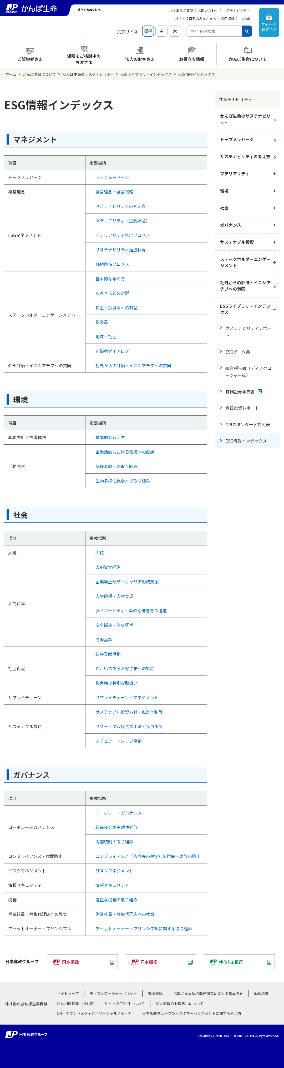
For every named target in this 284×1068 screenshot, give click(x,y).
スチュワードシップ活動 (118, 741)
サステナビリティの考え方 (120, 206)
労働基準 (103, 639)
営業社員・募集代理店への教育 (124, 914)
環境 (224, 190)
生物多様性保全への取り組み (122, 481)
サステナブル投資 (237, 242)
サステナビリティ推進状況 (120, 249)
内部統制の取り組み (114, 841)
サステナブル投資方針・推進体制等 (129, 712)
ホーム (10, 74)
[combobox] (214, 31)
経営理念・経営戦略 (114, 191)
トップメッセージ (112, 177)
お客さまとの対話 (112, 293)
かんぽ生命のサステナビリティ (88, 74)
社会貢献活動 (108, 654)
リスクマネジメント (114, 870)
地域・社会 (105, 336)
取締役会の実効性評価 (116, 827)
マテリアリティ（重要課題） (122, 220)
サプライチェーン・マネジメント (126, 697)
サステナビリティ (236, 10)
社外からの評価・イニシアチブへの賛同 (133, 365)
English (244, 18)
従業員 (101, 322)
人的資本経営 (108, 567)
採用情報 (227, 18)
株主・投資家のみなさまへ (195, 18)
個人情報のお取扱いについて (180, 1003)
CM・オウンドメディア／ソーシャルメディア (94, 1013)
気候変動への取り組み (116, 466)
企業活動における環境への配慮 (124, 452)
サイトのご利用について (124, 1003)
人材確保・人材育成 (114, 596)
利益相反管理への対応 (75, 1003)
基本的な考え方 (110, 278)
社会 (224, 208)
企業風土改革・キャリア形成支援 (127, 581)
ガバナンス (230, 225)
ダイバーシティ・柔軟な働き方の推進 (131, 610)
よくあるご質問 (181, 10)
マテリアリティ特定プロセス (122, 235)
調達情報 (155, 993)
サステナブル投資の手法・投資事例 (129, 726)
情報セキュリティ (112, 885)
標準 (148, 31)
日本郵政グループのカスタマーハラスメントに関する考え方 (191, 1013)
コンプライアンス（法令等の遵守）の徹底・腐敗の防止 (147, 856)
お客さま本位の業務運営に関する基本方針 (208, 993)
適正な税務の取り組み (116, 899)
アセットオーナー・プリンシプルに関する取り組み (143, 928)
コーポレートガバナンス (118, 812)
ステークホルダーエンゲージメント (245, 262)
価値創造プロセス (112, 264)
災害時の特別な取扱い (116, 683)
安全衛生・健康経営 (114, 625)
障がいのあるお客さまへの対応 (124, 668)
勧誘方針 (261, 993)
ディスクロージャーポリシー (113, 993)
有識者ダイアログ (112, 351)
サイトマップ (68, 993)
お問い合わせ (208, 10)
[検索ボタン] (247, 31)
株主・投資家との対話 (116, 307)
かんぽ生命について (39, 74)
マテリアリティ (234, 173)
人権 (99, 552)
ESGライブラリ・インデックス (146, 74)
